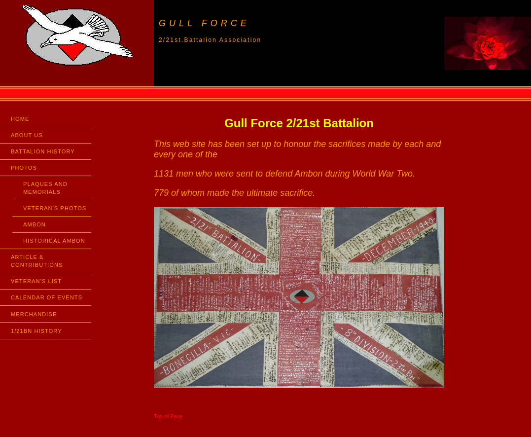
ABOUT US (27, 135)
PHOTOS (24, 168)
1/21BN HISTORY (36, 331)
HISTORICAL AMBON (54, 241)
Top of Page (168, 416)
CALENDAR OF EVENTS (46, 297)
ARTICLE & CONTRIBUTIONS (37, 261)
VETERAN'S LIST (36, 281)
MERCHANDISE (34, 314)
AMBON (34, 224)
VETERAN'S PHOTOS (54, 208)
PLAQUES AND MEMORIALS (45, 188)
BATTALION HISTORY (43, 151)
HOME (20, 119)
